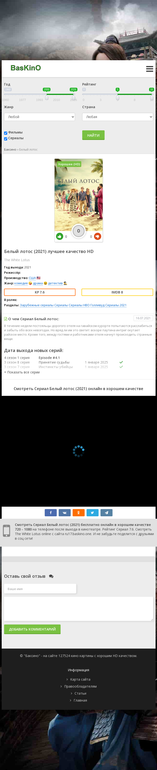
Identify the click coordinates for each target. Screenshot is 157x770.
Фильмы (15, 132)
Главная (80, 700)
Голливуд (97, 305)
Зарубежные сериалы (37, 305)
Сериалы (16, 138)
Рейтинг (89, 84)
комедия (21, 283)
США (32, 278)
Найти (93, 135)
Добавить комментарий (32, 629)
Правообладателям (80, 686)
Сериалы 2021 (115, 305)
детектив (55, 283)
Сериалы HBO (79, 305)
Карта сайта (80, 679)
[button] (22, 372)
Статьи (80, 693)
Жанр (8, 107)
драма (38, 283)
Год (7, 84)
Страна (88, 107)
